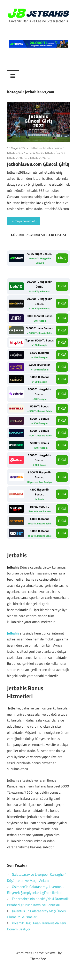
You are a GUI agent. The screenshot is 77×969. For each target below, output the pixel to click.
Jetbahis (36, 148)
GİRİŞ (62, 258)
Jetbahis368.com (17, 158)
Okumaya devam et (22, 221)
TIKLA (62, 286)
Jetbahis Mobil (34, 153)
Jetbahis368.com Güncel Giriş (38, 164)
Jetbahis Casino (52, 148)
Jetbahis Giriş (15, 153)
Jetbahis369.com (40, 158)
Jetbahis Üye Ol (54, 153)
